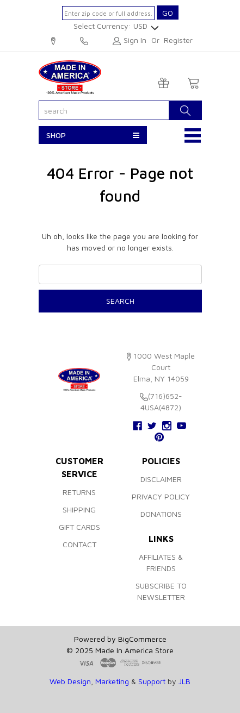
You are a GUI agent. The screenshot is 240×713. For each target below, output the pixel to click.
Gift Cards (79, 526)
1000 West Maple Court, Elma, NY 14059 (53, 41)
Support (151, 681)
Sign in (135, 40)
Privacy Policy (161, 496)
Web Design (70, 681)
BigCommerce (142, 638)
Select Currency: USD (114, 25)
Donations (161, 513)
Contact (79, 544)
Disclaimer (161, 479)
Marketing (112, 681)
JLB (184, 681)
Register (178, 40)
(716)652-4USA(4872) (84, 41)
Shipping (79, 509)
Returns (79, 492)
